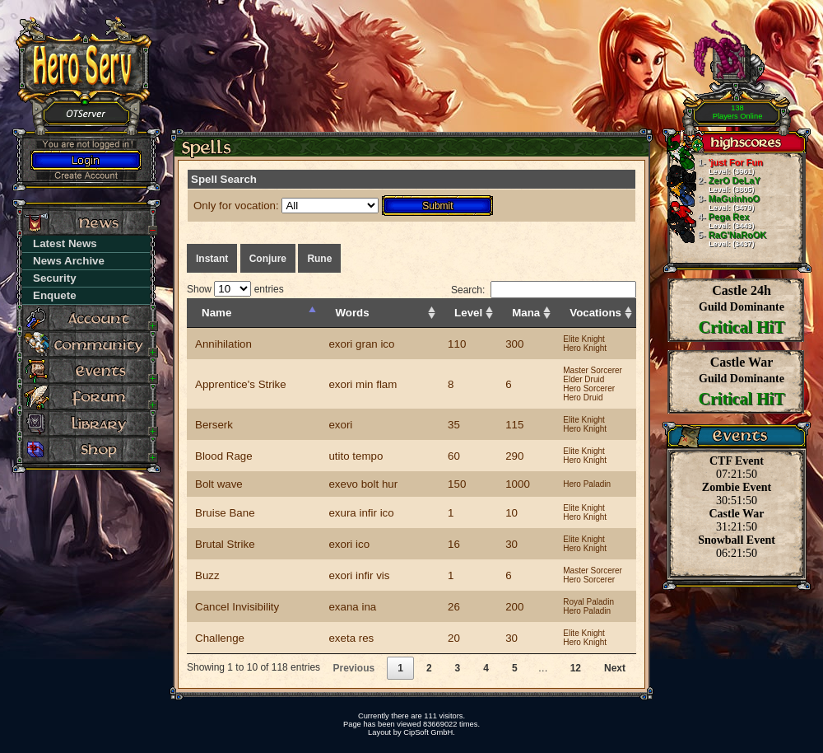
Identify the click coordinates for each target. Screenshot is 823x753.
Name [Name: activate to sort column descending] (216, 312)
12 (575, 668)
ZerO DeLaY (713, 184)
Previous (353, 668)
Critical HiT (742, 327)
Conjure (267, 258)
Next (614, 668)
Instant (212, 258)
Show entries (235, 289)
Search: (543, 290)
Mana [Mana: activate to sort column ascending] (526, 312)
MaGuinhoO (713, 203)
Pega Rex (710, 221)
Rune (319, 258)
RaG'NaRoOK (716, 239)
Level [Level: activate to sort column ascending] (468, 312)
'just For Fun (715, 166)
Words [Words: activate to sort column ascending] (352, 312)
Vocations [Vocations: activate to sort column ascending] (595, 312)
